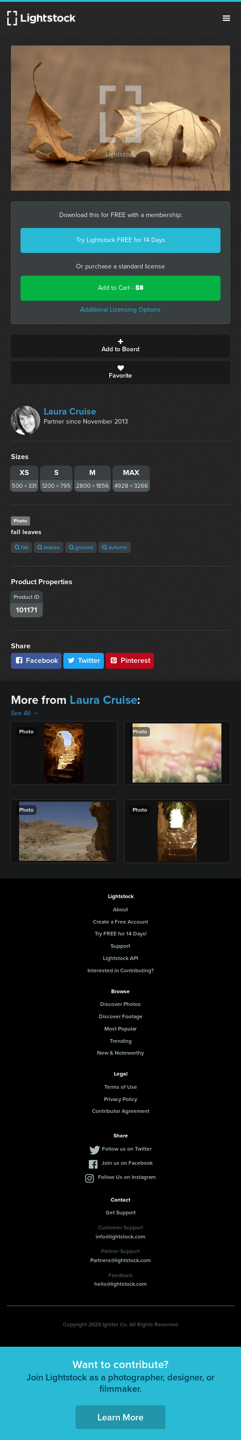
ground (81, 547)
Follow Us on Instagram (127, 1177)
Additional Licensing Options (120, 309)
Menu (226, 18)
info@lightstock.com (120, 1237)
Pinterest (129, 660)
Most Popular (120, 1029)
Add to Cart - (121, 288)
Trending (121, 1041)
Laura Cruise (70, 411)
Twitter (84, 660)
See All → (25, 713)
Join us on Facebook (127, 1163)
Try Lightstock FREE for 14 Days (120, 240)
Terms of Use (120, 1087)
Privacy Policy (120, 1099)
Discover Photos (120, 1004)
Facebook (36, 660)
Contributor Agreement (120, 1111)
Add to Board (120, 346)
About (120, 909)
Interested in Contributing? (120, 970)
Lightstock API (120, 958)
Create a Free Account (120, 922)
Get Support (121, 1212)
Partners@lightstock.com (120, 1260)
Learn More (120, 1417)
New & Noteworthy (120, 1053)
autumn (114, 547)
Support (120, 946)
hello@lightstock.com (120, 1284)
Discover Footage (121, 1016)
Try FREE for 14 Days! (121, 934)
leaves (48, 547)
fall (21, 547)
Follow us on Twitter (127, 1149)
